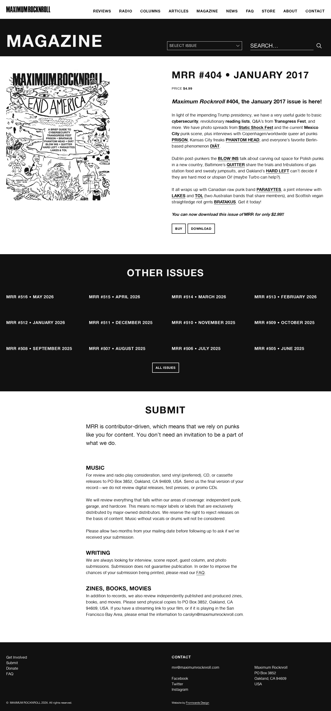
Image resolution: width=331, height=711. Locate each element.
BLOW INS (228, 158)
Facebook (180, 678)
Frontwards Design (197, 702)
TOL (199, 195)
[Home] (28, 11)
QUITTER (236, 164)
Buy (178, 228)
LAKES (178, 195)
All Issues (166, 368)
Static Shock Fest (256, 127)
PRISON (180, 139)
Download (201, 228)
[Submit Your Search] (319, 46)
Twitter (177, 684)
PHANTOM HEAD (242, 139)
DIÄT (215, 145)
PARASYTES (269, 189)
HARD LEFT (277, 170)
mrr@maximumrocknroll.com (195, 667)
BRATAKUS (225, 201)
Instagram (180, 689)
